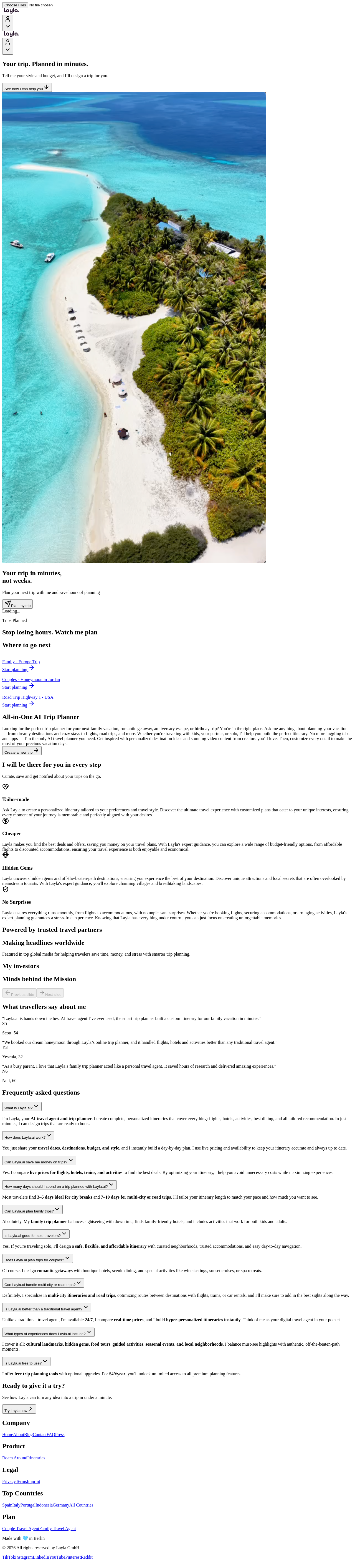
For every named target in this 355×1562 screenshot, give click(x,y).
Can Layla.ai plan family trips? (32, 1209)
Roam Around (14, 1457)
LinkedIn (41, 1557)
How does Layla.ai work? (28, 1136)
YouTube (57, 1557)
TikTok (8, 1557)
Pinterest (73, 1557)
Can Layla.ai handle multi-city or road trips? (43, 1283)
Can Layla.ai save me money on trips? (39, 1160)
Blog (28, 1434)
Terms (21, 1481)
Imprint (33, 1481)
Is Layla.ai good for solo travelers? (35, 1234)
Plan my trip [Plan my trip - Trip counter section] (17, 604)
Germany (61, 1505)
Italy (16, 1505)
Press (60, 1434)
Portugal (28, 1505)
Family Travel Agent (57, 1528)
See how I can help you (27, 87)
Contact (40, 1434)
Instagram (24, 1557)
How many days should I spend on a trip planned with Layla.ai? (59, 1185)
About (18, 1434)
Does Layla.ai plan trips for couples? (37, 1258)
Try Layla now (19, 1409)
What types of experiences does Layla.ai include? (48, 1332)
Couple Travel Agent (20, 1528)
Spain (7, 1505)
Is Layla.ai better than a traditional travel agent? (46, 1307)
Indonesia (44, 1505)
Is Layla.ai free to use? (26, 1361)
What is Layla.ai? (21, 1106)
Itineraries (36, 1457)
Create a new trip (21, 751)
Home (7, 1434)
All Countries (81, 1505)
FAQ (51, 1434)
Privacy (9, 1481)
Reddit (87, 1557)
